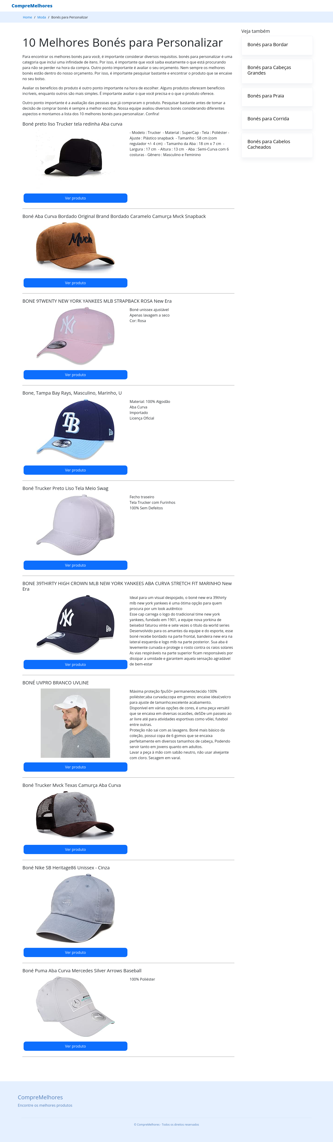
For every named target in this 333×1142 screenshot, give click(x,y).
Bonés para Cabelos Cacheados (268, 144)
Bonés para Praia (265, 96)
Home (27, 17)
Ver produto (75, 198)
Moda (41, 17)
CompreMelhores (32, 6)
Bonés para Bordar (267, 44)
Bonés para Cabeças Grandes (269, 70)
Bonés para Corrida (268, 118)
